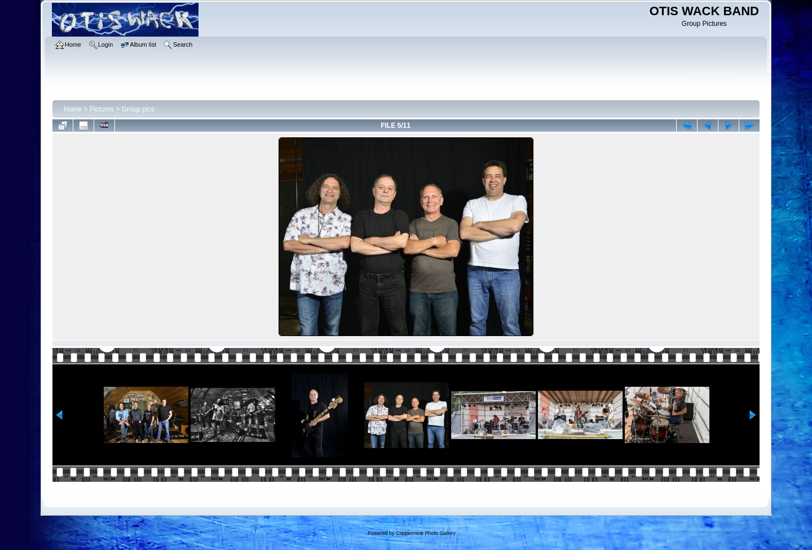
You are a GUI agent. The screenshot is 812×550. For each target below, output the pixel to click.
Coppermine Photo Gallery (426, 533)
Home (73, 109)
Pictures (102, 109)
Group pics (138, 109)
